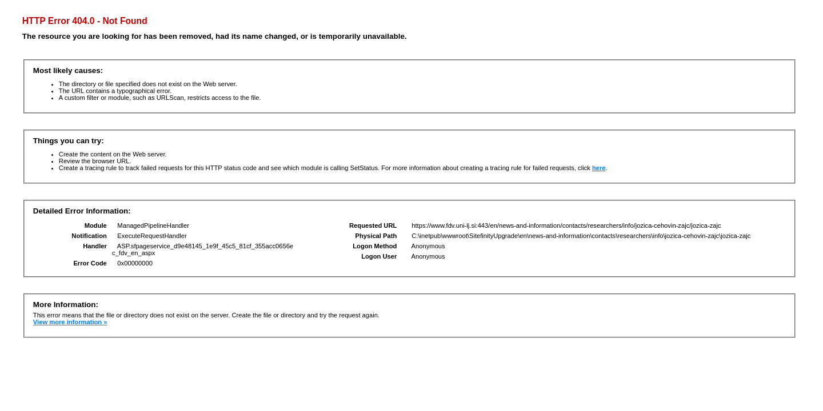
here (599, 167)
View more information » (70, 322)
